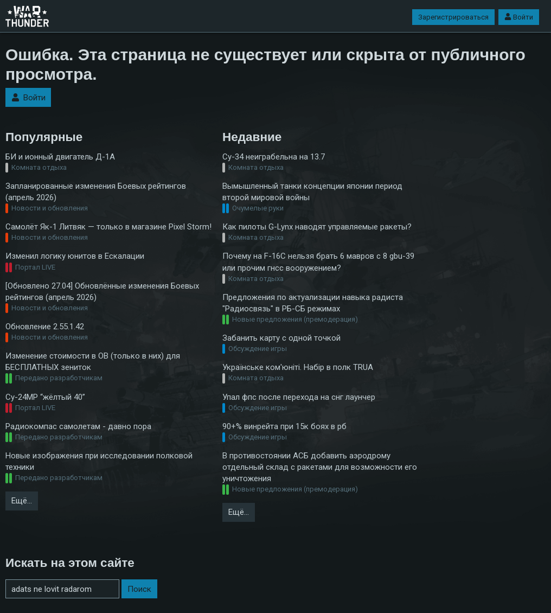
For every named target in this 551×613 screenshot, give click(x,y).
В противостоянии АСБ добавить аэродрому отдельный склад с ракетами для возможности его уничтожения (319, 467)
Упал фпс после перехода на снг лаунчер (298, 397)
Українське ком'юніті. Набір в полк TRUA (297, 367)
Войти (518, 17)
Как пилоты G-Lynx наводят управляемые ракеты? (317, 227)
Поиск (139, 589)
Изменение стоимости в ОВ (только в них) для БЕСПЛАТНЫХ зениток (92, 361)
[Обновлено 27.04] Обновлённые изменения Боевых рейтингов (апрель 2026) (102, 291)
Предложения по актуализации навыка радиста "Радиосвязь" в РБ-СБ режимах (312, 303)
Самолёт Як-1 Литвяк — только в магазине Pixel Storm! (108, 227)
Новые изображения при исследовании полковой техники (99, 461)
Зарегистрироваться (453, 17)
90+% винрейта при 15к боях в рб (284, 426)
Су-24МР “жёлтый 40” (45, 397)
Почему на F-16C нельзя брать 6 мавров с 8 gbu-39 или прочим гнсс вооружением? (318, 261)
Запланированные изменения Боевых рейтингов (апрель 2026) (95, 191)
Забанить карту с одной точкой (281, 338)
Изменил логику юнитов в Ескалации (74, 256)
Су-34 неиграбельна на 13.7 (273, 157)
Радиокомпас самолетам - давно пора (78, 426)
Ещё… (21, 501)
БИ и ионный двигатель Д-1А (60, 157)
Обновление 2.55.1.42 (44, 326)
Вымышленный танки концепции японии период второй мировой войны (312, 191)
